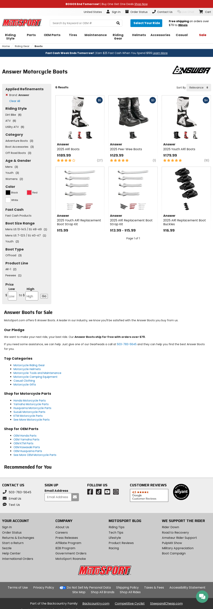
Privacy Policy (43, 587)
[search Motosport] (86, 23)
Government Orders (70, 553)
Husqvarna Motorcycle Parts (32, 408)
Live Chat (185, 12)
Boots (39, 46)
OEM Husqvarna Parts (28, 451)
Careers (61, 532)
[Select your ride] (146, 23)
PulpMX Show (172, 543)
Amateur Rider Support (179, 538)
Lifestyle (115, 538)
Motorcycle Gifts (25, 384)
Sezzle (7, 548)
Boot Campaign (174, 553)
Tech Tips (116, 532)
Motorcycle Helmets (27, 369)
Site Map (78, 592)
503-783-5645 (127, 344)
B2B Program (65, 548)
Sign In (7, 527)
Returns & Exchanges (18, 538)
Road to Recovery (175, 532)
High (28, 293)
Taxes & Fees (154, 587)
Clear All (14, 101)
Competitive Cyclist (130, 603)
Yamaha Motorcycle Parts (31, 404)
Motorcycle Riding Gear (29, 365)
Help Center (11, 553)
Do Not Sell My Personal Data (89, 587)
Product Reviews (121, 543)
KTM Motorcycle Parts (28, 416)
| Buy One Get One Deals (107, 4)
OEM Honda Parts (25, 436)
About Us (62, 527)
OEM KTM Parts (23, 443)
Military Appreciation (178, 548)
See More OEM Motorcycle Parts (35, 455)
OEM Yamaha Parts (26, 439)
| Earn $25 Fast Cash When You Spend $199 (107, 53)
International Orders (17, 559)
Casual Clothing (24, 381)
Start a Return (13, 543)
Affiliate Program (68, 543)
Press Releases (66, 538)
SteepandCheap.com (166, 603)
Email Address (56, 491)
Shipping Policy (127, 587)
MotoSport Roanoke (70, 559)
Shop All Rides (130, 592)
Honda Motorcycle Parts (30, 400)
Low (11, 293)
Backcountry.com (95, 603)
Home (6, 46)
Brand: (19, 95)
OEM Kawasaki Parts (27, 447)
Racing (114, 548)
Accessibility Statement (187, 587)
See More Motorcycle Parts (32, 420)
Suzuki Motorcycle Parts (29, 412)
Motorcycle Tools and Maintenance (37, 373)
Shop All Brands (102, 592)
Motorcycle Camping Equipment (35, 377)
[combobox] (199, 87)
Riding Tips (116, 527)
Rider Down (170, 527)
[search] (118, 23)
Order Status (12, 532)
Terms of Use (18, 587)
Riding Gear (22, 46)
